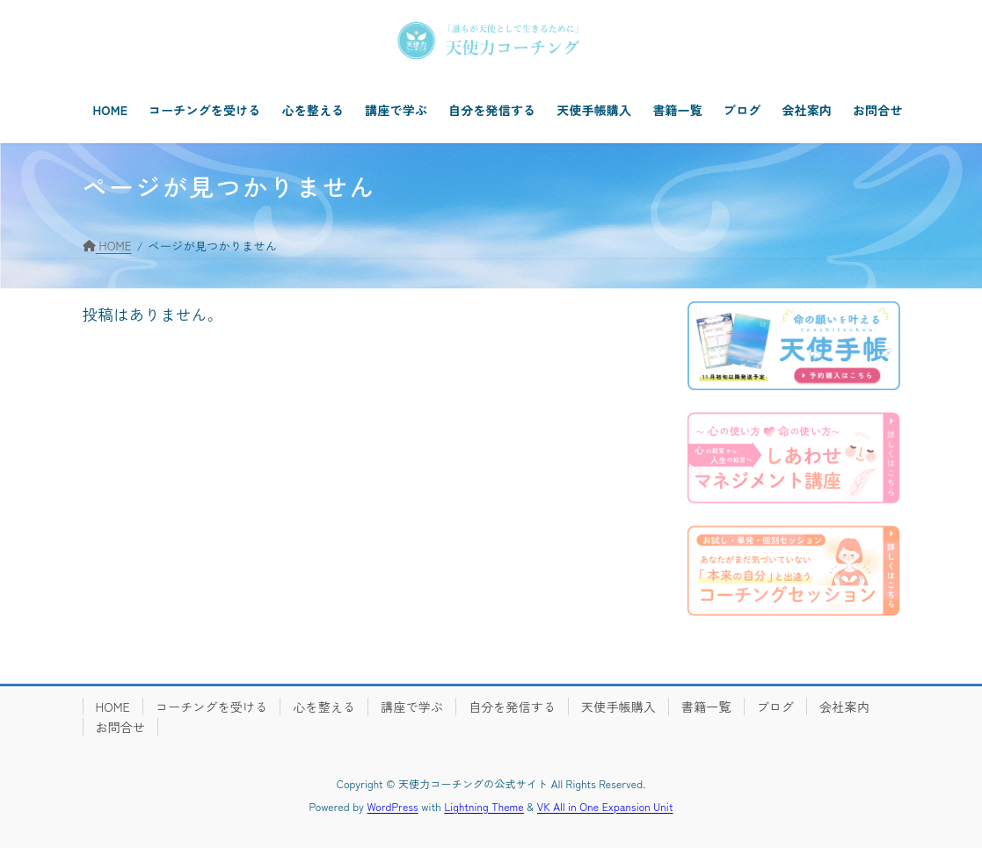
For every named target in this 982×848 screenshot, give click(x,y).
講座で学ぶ (412, 706)
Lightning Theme (483, 806)
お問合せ (121, 727)
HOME (113, 706)
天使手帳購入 (618, 706)
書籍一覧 (706, 706)
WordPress (392, 806)
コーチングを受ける (211, 706)
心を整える (324, 706)
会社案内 (844, 706)
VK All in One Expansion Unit (605, 806)
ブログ (775, 706)
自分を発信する (512, 706)
